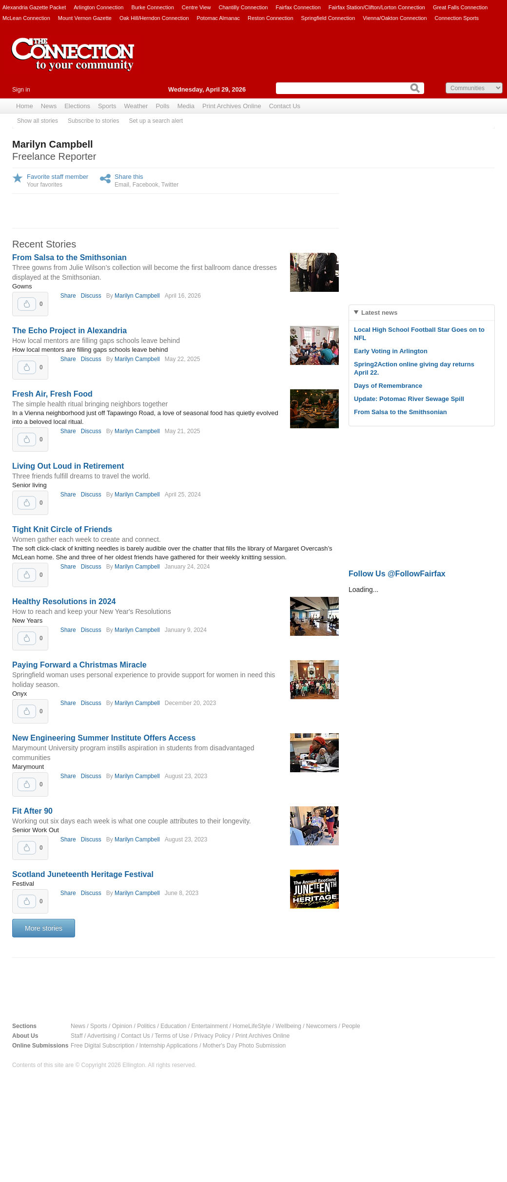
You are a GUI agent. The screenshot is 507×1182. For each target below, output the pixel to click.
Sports (107, 106)
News (49, 106)
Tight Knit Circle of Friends (62, 529)
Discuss (91, 295)
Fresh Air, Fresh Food (52, 394)
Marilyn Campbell (137, 295)
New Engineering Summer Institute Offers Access (103, 738)
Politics (146, 1026)
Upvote (27, 304)
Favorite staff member (57, 176)
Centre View (196, 7)
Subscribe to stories (93, 120)
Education (173, 1026)
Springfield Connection (328, 18)
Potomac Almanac (218, 18)
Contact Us (284, 106)
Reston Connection (270, 18)
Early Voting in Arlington (391, 351)
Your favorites (44, 184)
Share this (129, 176)
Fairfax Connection (297, 7)
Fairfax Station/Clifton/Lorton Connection (377, 7)
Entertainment (210, 1026)
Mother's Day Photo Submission (244, 1045)
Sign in (21, 89)
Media (186, 106)
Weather (136, 106)
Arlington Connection (98, 7)
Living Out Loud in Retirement (68, 466)
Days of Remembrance (388, 385)
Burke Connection (152, 7)
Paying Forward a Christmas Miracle (79, 665)
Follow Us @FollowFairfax (397, 574)
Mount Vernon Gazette (85, 18)
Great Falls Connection (460, 7)
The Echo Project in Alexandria (69, 330)
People (351, 1026)
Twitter (169, 184)
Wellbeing (288, 1026)
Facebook (145, 184)
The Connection (73, 62)
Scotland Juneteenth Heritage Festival (83, 874)
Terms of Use (172, 1035)
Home (24, 106)
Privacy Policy (212, 1035)
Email (122, 184)
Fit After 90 (32, 811)
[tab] (421, 312)
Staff (76, 1035)
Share (68, 295)
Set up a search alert (156, 120)
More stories (43, 928)
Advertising (101, 1035)
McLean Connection (26, 18)
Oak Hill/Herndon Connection (154, 18)
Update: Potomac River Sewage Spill (409, 398)
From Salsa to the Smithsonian (69, 257)
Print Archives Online (231, 106)
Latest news (379, 312)
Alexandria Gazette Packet (34, 7)
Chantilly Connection (243, 7)
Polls (162, 106)
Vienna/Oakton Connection (395, 18)
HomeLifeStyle (252, 1026)
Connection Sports (457, 18)
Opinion (122, 1026)
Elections (77, 106)
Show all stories (37, 120)
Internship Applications (168, 1045)
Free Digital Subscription (103, 1045)
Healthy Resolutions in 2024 (64, 601)
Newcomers (321, 1026)
